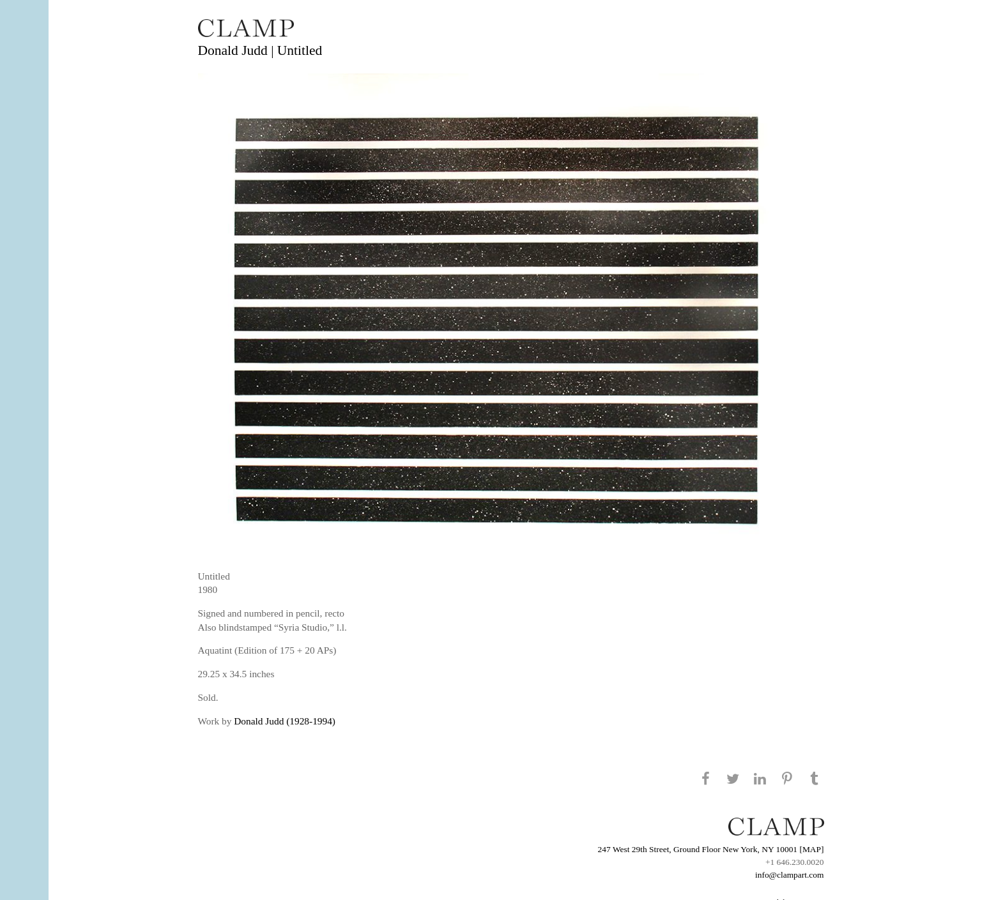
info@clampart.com (789, 875)
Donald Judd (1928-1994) (284, 721)
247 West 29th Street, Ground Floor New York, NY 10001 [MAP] (711, 849)
